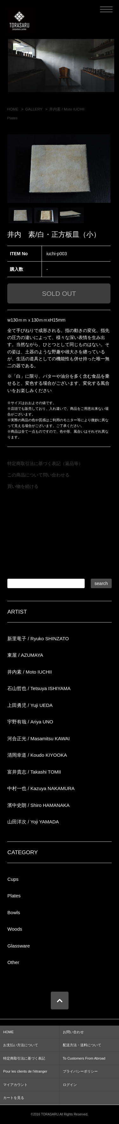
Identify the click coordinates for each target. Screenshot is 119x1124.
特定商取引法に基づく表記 (24, 1058)
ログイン (70, 1085)
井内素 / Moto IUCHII (66, 109)
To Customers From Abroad (84, 1058)
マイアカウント (15, 1085)
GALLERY (33, 109)
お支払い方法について (20, 1045)
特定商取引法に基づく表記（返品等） (45, 463)
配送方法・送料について (82, 1045)
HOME (12, 109)
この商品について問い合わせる (38, 474)
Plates (12, 118)
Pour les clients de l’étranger (25, 1071)
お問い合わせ (73, 1032)
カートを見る (13, 1098)
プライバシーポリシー (80, 1071)
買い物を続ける (22, 486)
